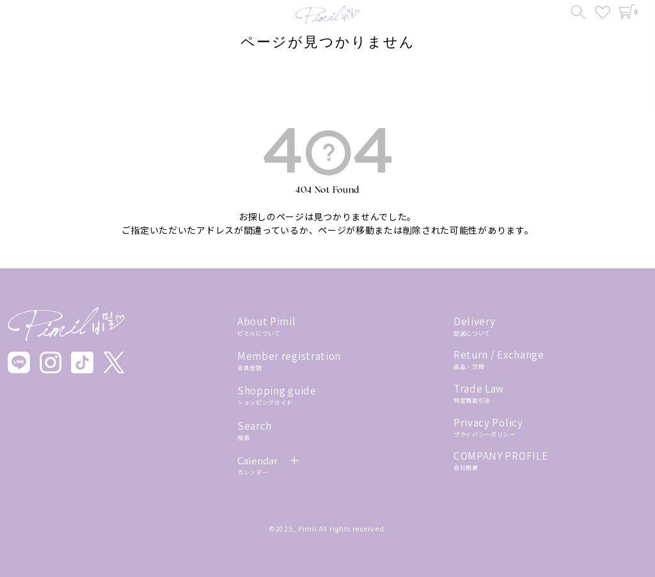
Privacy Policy (488, 423)
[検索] (578, 12)
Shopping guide (277, 391)
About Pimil (266, 321)
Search (254, 426)
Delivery (475, 321)
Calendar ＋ (268, 460)
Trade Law (479, 389)
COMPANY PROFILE (501, 456)
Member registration (289, 356)
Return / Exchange (499, 355)
